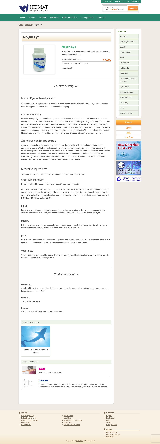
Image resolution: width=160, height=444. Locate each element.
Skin (122, 108)
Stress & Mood (126, 113)
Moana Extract (26, 425)
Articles (108, 422)
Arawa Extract (68, 416)
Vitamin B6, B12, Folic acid (73, 420)
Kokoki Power (25, 422)
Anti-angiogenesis (127, 41)
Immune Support (127, 92)
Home (23, 17)
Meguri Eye (68, 422)
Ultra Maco (67, 418)
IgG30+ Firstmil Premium (29, 420)
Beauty (123, 47)
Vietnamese (135, 1)
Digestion (124, 73)
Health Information (69, 17)
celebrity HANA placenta (72, 425)
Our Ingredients (87, 17)
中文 (111, 1)
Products (32, 17)
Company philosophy (113, 434)
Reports (109, 416)
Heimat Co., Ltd (111, 432)
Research (54, 17)
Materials (43, 17)
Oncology (124, 103)
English (117, 1)
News (108, 420)
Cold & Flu (124, 68)
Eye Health (124, 87)
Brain (122, 57)
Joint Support (125, 97)
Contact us (101, 17)
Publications (110, 418)
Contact (128, 122)
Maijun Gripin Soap (27, 416)
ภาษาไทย (125, 1)
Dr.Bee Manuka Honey (28, 418)
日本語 (105, 1)
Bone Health (125, 52)
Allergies (123, 36)
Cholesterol (125, 63)
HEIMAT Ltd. (79, 441)
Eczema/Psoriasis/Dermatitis (128, 80)
